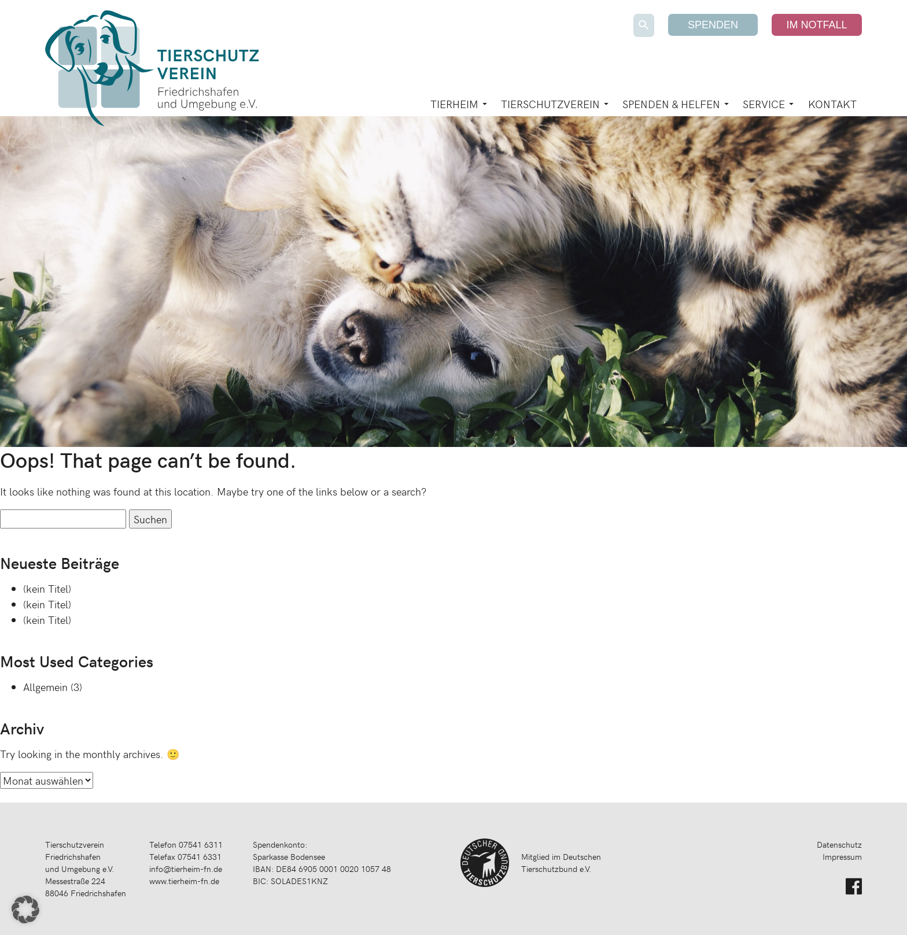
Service (764, 104)
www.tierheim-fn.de (184, 880)
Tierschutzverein (550, 104)
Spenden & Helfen (671, 104)
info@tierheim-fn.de (185, 868)
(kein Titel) (47, 588)
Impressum (842, 856)
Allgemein (45, 686)
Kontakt (832, 104)
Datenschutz (839, 844)
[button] (25, 909)
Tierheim (454, 104)
